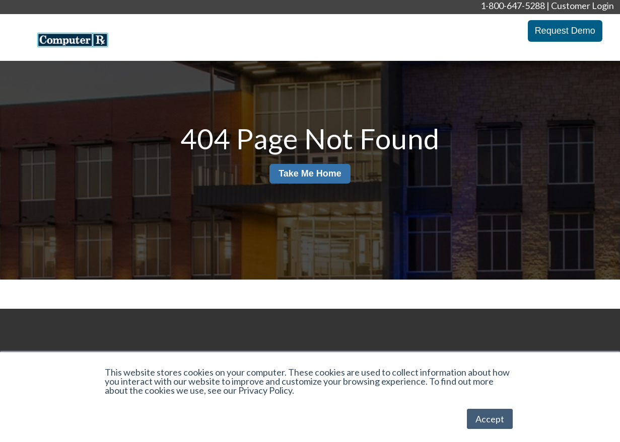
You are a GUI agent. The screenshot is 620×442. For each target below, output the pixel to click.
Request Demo (565, 31)
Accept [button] (489, 418)
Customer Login (582, 5)
